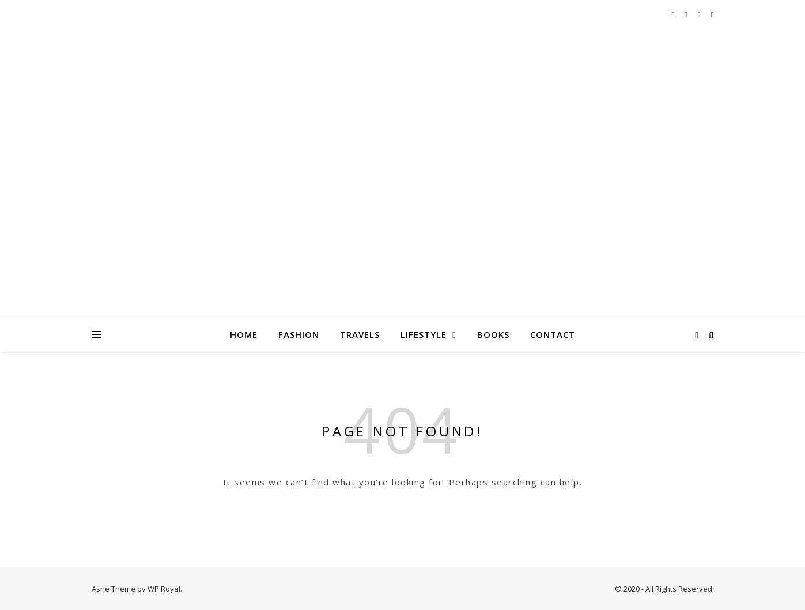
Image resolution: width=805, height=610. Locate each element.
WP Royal (164, 588)
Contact (552, 334)
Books (493, 334)
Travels (360, 334)
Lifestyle (423, 334)
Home (244, 334)
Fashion (298, 334)
